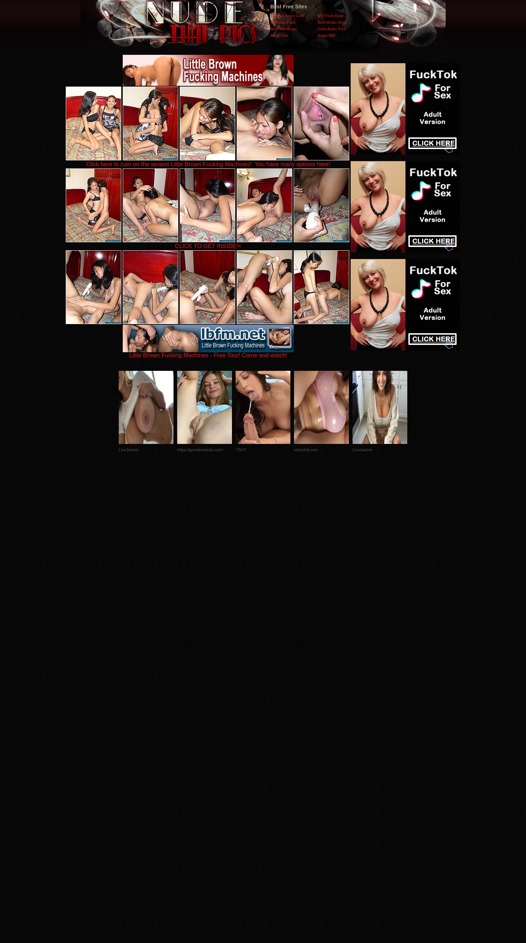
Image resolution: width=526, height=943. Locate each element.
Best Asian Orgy (332, 22)
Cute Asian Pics (332, 29)
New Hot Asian (283, 29)
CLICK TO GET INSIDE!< (208, 246)
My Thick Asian (331, 16)
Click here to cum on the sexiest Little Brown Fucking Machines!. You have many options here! (208, 164)
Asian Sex (279, 35)
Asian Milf (326, 35)
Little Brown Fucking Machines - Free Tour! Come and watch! (208, 352)
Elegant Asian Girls (287, 16)
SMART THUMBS (276, 797)
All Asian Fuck (283, 22)
